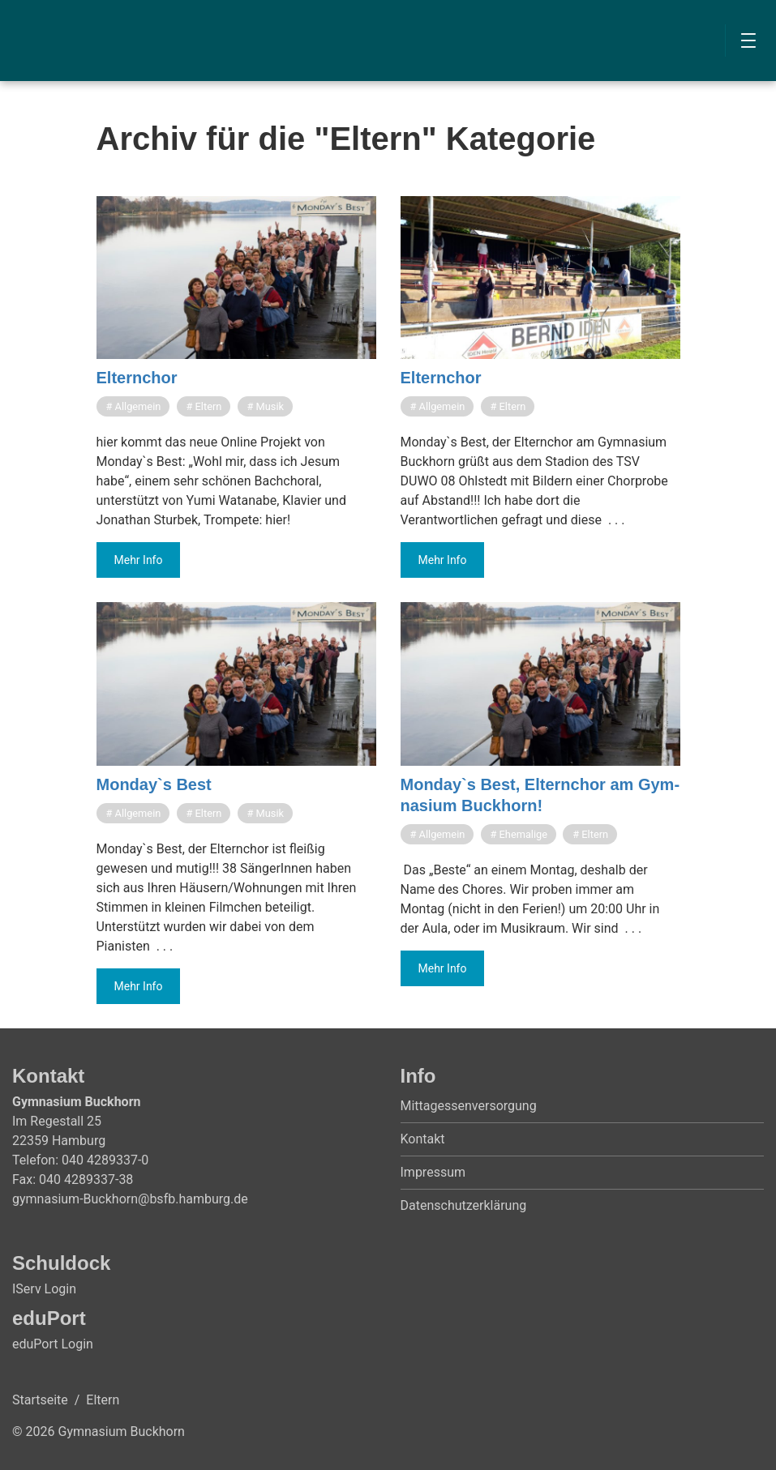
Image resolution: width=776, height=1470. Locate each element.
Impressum (433, 1172)
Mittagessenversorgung (469, 1105)
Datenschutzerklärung (464, 1205)
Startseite (40, 1400)
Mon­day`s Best (154, 784)
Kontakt (423, 1139)
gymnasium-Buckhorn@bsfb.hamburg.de (130, 1199)
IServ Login (44, 1289)
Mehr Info (138, 559)
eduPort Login (52, 1344)
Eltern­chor (137, 378)
